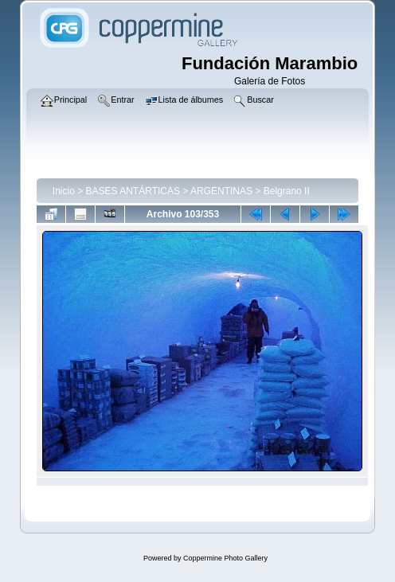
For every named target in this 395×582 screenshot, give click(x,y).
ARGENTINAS (221, 191)
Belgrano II (287, 191)
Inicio (64, 191)
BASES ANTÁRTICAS (133, 191)
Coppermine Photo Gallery (225, 558)
